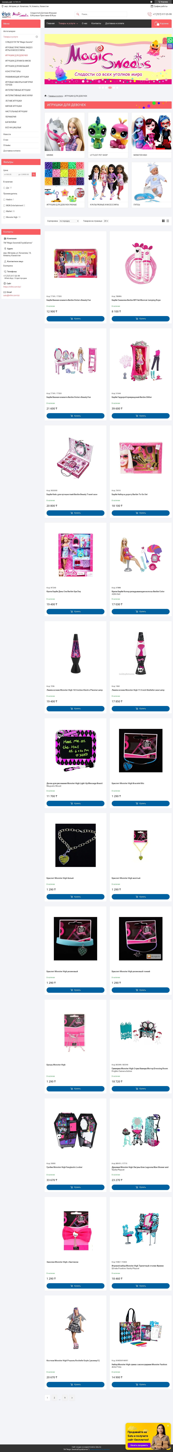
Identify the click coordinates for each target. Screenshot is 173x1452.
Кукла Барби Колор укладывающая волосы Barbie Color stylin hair (138, 592)
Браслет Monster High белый (60, 878)
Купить (77, 319)
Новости (7, 134)
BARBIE (50, 155)
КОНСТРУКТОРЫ (13, 71)
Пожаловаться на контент (100, 1449)
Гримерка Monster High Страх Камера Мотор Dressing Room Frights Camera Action (140, 1069)
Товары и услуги (67, 23)
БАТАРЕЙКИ (10, 122)
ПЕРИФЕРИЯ (10, 117)
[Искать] (78, 14)
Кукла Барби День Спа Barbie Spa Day (64, 591)
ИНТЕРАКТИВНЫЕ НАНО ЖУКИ (19, 95)
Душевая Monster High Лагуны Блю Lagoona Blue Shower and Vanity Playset (140, 1168)
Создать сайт (7, 2)
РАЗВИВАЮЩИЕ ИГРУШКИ (17, 77)
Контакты (96, 23)
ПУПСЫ (137, 205)
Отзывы (6, 145)
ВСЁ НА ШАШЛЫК (13, 127)
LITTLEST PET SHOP (99, 155)
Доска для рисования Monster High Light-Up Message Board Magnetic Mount (74, 784)
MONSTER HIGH (140, 155)
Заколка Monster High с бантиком (62, 1262)
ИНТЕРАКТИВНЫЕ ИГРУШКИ (17, 90)
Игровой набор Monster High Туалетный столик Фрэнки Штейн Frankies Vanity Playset (138, 1267)
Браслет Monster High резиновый (62, 971)
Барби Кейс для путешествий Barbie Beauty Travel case (72, 494)
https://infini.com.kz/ (12, 287)
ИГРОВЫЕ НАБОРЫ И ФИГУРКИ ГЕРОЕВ (19, 83)
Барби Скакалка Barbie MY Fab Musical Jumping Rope (136, 300)
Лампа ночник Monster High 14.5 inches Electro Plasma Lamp (75, 690)
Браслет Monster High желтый (126, 878)
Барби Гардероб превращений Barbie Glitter (132, 397)
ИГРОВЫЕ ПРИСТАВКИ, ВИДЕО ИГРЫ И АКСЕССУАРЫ (19, 48)
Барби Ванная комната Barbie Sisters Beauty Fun (69, 300)
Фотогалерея (9, 31)
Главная (51, 23)
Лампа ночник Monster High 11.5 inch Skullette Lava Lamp (138, 690)
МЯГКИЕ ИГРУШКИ (13, 106)
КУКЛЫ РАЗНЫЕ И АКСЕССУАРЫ (104, 205)
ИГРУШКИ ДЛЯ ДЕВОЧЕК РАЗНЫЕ (62, 205)
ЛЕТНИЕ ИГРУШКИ (13, 101)
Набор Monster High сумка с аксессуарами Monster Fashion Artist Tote (139, 1365)
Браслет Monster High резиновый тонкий (131, 971)
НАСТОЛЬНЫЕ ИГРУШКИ (16, 111)
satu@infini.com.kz (11, 295)
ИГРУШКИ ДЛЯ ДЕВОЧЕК (16, 55)
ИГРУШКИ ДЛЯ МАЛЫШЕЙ (17, 66)
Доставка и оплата (114, 23)
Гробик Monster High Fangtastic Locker (64, 1167)
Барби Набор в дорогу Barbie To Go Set (129, 494)
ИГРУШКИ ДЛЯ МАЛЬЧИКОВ (18, 61)
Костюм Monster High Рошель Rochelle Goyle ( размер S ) (73, 1361)
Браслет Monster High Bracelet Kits (128, 783)
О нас (84, 23)
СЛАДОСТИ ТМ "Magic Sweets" (19, 42)
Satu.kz (98, 1447)
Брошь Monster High (56, 1065)
